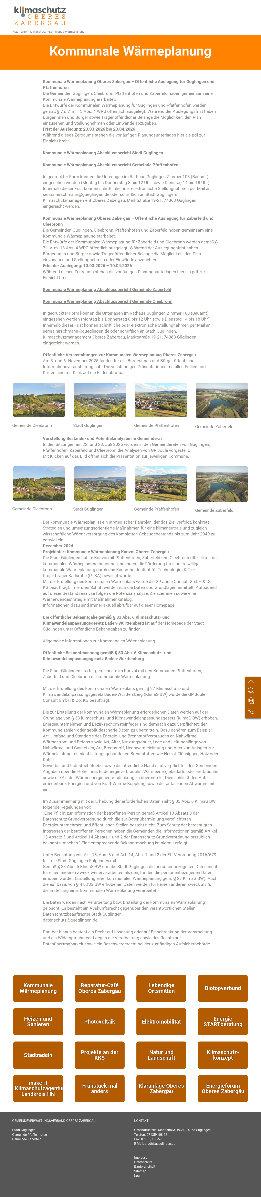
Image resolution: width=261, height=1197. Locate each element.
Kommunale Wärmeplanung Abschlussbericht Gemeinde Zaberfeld (107, 289)
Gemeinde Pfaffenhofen (29, 1135)
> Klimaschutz (37, 31)
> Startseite (19, 31)
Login (138, 1176)
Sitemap (140, 1171)
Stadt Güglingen (23, 1130)
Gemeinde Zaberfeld (26, 1139)
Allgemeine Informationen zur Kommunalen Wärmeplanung (99, 640)
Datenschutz (143, 1162)
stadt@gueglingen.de (160, 1144)
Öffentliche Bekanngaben (98, 629)
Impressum (142, 1157)
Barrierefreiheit (144, 1166)
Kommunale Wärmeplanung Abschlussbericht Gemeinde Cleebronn (108, 301)
